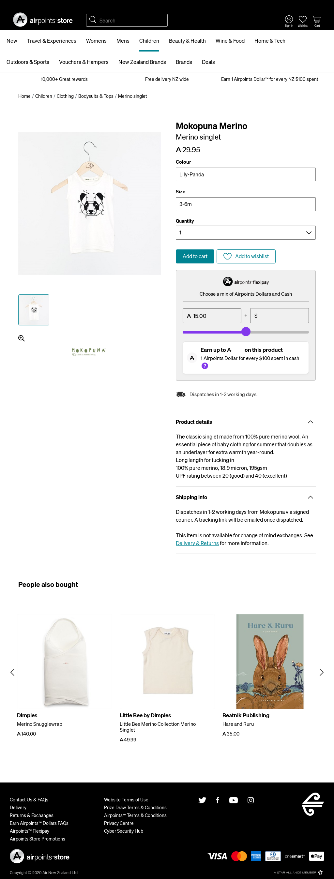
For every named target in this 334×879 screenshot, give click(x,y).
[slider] (245, 331)
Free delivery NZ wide (167, 79)
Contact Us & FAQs (29, 799)
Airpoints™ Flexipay (29, 831)
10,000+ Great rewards (64, 79)
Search (92, 20)
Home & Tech (269, 40)
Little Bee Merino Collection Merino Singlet (158, 727)
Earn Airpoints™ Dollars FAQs (39, 823)
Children (149, 40)
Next (321, 672)
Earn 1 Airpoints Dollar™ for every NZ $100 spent (269, 79)
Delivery (18, 807)
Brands (184, 61)
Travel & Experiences (51, 40)
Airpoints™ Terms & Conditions (135, 815)
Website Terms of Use (126, 799)
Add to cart (195, 256)
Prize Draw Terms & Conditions (135, 807)
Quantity (185, 221)
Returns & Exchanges (31, 815)
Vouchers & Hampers (84, 61)
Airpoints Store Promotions (37, 839)
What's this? (205, 366)
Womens (96, 40)
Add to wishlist (252, 256)
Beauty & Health (187, 40)
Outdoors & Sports (28, 61)
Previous (12, 672)
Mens (122, 40)
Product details (246, 422)
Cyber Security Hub (123, 831)
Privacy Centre (119, 823)
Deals (208, 61)
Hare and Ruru (238, 724)
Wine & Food (230, 40)
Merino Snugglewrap (39, 724)
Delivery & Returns (197, 543)
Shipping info (246, 497)
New (12, 40)
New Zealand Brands (142, 61)
